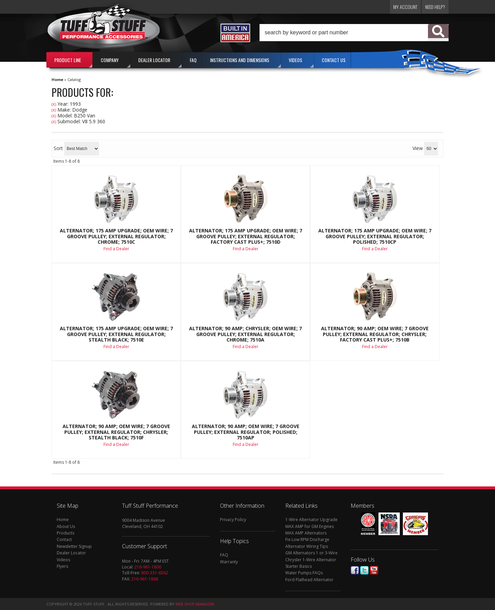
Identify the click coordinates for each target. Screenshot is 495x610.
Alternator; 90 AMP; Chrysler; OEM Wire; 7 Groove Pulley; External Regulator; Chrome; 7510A (245, 334)
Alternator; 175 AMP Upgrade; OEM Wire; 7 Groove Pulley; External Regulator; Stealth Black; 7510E (116, 334)
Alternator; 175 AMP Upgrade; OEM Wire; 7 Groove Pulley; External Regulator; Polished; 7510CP (374, 236)
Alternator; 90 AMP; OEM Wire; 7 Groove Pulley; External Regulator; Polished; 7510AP (245, 432)
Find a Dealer (116, 249)
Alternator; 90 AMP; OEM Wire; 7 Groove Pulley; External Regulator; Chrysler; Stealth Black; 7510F (116, 432)
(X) (54, 104)
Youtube (374, 570)
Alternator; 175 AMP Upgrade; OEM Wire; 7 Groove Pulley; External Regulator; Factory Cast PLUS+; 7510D (245, 236)
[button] (354, 32)
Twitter (364, 570)
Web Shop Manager (194, 604)
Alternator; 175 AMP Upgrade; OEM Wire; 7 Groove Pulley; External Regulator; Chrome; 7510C (116, 236)
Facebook (355, 570)
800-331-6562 (154, 573)
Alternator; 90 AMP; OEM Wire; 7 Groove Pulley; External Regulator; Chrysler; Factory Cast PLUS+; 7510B (375, 334)
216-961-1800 (147, 567)
